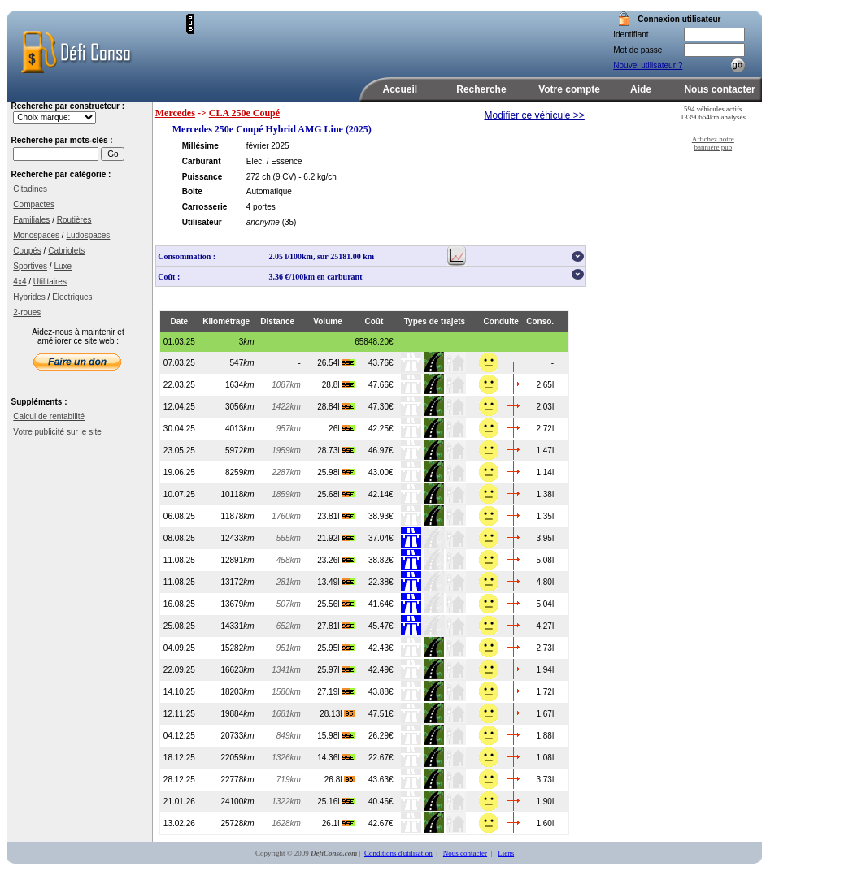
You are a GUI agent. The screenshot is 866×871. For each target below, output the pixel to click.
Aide (640, 89)
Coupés (27, 250)
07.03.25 (179, 362)
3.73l (545, 779)
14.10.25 (179, 691)
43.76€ (381, 362)
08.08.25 (179, 538)
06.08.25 (179, 516)
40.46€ (381, 801)
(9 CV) (285, 176)
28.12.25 (179, 779)
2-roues (27, 312)
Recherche (481, 89)
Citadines (30, 188)
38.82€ (381, 560)
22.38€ (381, 582)
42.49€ (381, 669)
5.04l (545, 604)
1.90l (545, 801)
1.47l (545, 450)
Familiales (31, 219)
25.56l (336, 604)
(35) (289, 222)
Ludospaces (88, 235)
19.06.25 (179, 472)
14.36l (336, 757)
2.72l (545, 428)
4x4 (19, 281)
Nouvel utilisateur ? (647, 65)
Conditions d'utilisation (398, 853)
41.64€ (381, 604)
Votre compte (569, 89)
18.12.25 (179, 757)
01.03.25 (179, 341)
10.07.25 (179, 494)
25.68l (336, 494)
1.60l (545, 823)
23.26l (336, 560)
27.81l (336, 626)
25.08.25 (179, 626)
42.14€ (381, 494)
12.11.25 (179, 713)
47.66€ (381, 384)
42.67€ (381, 823)
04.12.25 (179, 735)
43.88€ (381, 691)
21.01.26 (179, 801)
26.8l (339, 779)
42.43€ (381, 648)
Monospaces (36, 235)
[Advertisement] (384, 38)
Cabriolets (66, 250)
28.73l (336, 450)
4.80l (545, 582)
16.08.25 (179, 604)
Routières (74, 219)
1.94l (545, 669)
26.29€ (381, 735)
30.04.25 (179, 428)
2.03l (545, 406)
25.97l (336, 669)
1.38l (545, 494)
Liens (506, 853)
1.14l (545, 472)
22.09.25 (179, 669)
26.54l (336, 362)
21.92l (336, 538)
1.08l (545, 757)
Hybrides (29, 296)
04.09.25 (179, 648)
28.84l (336, 406)
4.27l (545, 626)
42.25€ (381, 428)
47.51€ (381, 713)
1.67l (545, 713)
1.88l (545, 735)
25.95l (336, 648)
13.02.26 (179, 823)
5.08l (545, 560)
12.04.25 (179, 406)
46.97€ (381, 450)
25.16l (336, 801)
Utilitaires (50, 281)
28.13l (337, 713)
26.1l (338, 823)
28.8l (338, 384)
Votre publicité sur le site (57, 431)
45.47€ (381, 626)
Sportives (30, 266)
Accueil (400, 89)
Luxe (63, 266)
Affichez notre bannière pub (713, 143)
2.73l (545, 648)
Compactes (33, 204)
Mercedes (175, 113)
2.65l (545, 384)
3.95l (545, 538)
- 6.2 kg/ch (317, 176)
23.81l (336, 516)
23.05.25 (179, 450)
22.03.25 (179, 384)
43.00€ (381, 472)
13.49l (336, 582)
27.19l (336, 691)
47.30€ (381, 406)
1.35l (545, 516)
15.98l (336, 735)
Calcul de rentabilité (49, 416)
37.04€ (381, 538)
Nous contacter (719, 89)
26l (342, 428)
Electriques (72, 296)
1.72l (545, 691)
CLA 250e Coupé (244, 113)
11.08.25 (179, 560)
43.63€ (381, 779)
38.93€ (381, 516)
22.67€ (381, 757)
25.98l (336, 472)
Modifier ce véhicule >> (534, 115)
